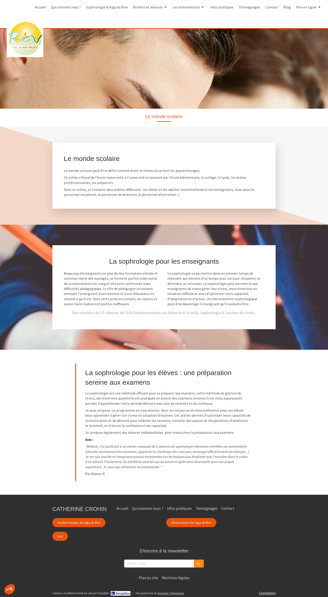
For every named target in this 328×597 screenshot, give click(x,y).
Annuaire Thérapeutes (170, 593)
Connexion (267, 593)
